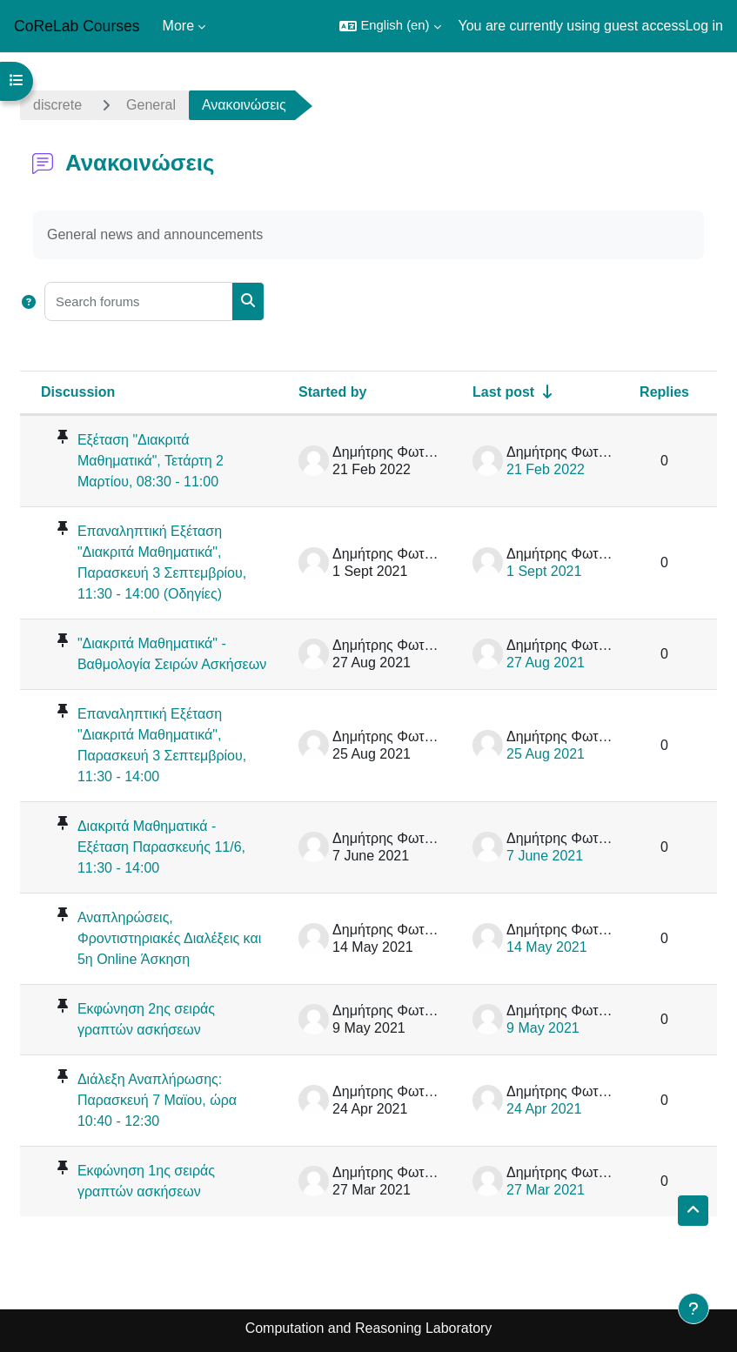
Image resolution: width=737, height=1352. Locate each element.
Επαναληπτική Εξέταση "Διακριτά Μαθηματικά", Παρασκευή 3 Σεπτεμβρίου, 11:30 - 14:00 (161, 745)
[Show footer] (693, 1308)
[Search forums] (138, 301)
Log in (704, 25)
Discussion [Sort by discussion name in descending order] (78, 392)
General (151, 104)
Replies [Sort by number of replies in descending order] (664, 392)
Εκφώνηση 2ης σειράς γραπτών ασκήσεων (146, 1019)
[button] (390, 26)
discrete (57, 104)
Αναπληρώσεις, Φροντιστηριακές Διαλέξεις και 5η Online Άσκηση (169, 938)
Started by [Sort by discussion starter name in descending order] (332, 392)
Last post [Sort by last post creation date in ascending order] (503, 392)
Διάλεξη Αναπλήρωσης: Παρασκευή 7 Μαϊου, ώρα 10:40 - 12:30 (157, 1100)
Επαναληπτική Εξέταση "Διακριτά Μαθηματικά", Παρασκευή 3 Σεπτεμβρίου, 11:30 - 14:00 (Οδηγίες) (161, 562)
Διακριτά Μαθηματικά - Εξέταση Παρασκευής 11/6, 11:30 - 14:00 (161, 847)
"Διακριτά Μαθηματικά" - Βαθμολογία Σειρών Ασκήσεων (171, 654)
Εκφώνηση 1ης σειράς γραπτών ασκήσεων (146, 1181)
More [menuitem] (178, 25)
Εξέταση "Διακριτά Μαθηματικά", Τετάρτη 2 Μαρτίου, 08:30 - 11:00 (150, 460)
